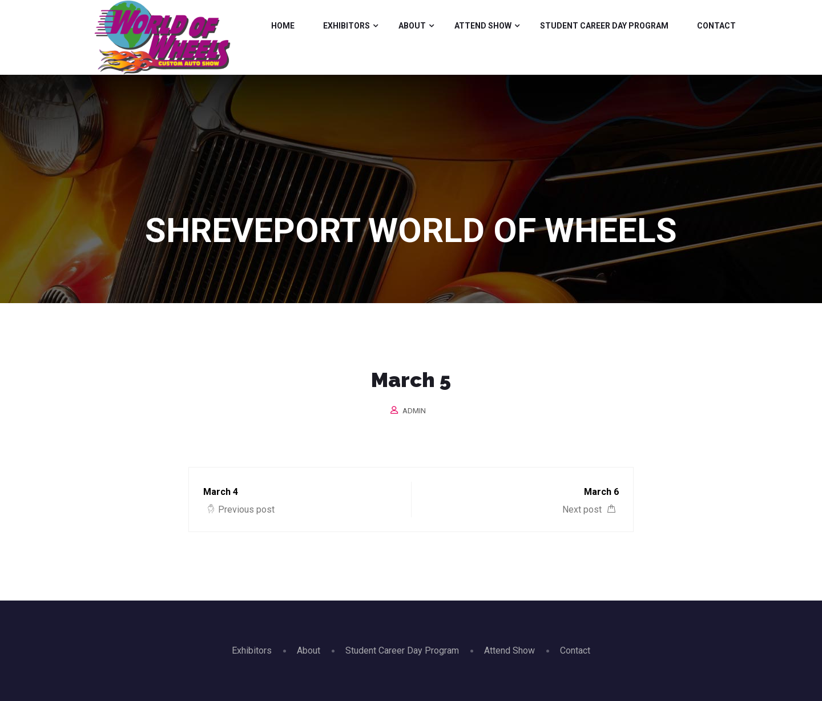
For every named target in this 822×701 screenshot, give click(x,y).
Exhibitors (346, 25)
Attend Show (482, 25)
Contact (716, 25)
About (412, 25)
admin (414, 410)
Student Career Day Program (604, 25)
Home (283, 25)
